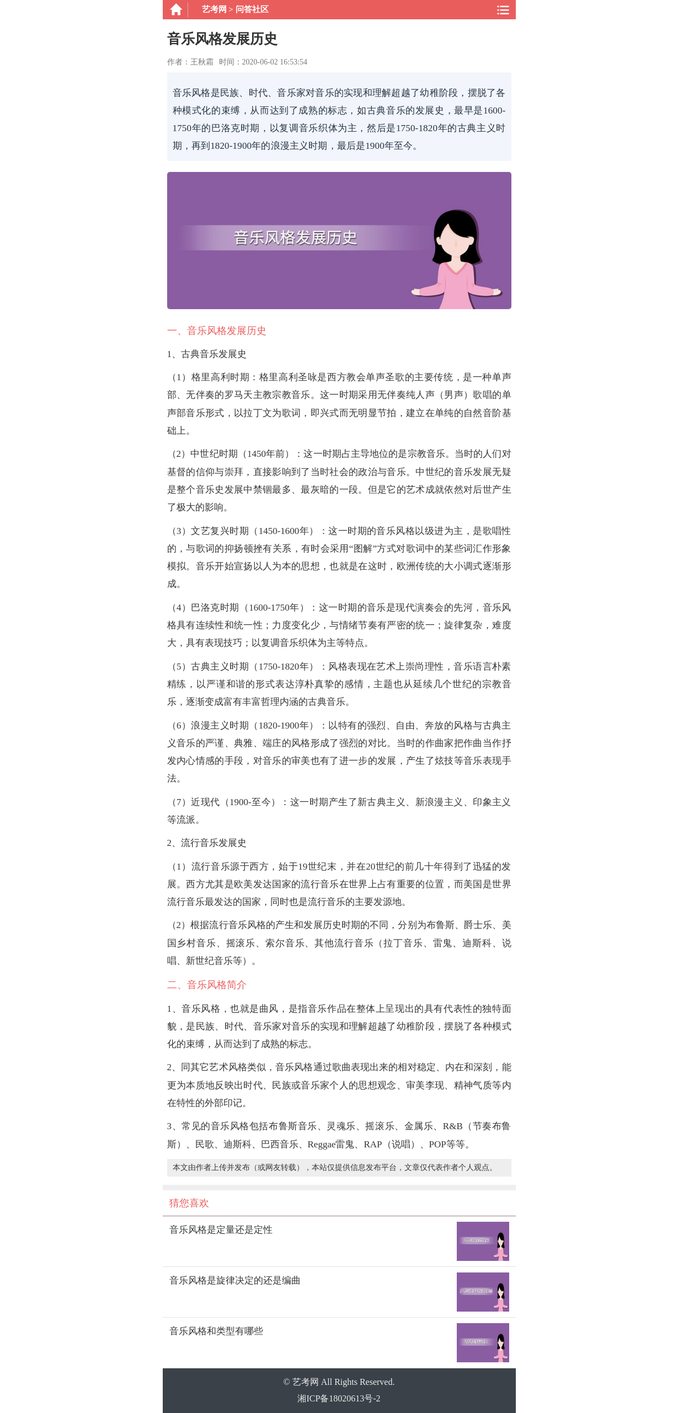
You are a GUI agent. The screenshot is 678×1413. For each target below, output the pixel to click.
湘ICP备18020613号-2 (338, 1398)
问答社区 (252, 9)
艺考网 (214, 9)
